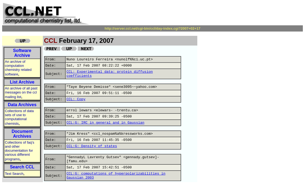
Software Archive (22, 53)
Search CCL (22, 167)
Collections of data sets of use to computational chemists (19, 117)
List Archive (22, 82)
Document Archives (22, 133)
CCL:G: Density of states (91, 146)
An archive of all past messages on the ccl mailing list (21, 92)
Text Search (14, 174)
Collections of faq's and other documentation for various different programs (19, 150)
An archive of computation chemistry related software (18, 68)
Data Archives (22, 104)
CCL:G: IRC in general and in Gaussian (105, 123)
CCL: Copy (75, 99)
